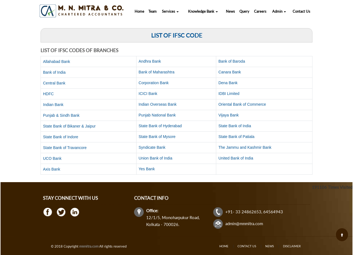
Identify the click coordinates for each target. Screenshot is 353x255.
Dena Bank (227, 83)
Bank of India (54, 72)
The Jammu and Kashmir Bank (244, 147)
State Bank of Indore (60, 137)
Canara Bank (229, 72)
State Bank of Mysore (157, 136)
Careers (260, 11)
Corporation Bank (154, 83)
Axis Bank (51, 169)
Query (244, 11)
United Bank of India (235, 158)
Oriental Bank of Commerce (242, 104)
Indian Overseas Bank (158, 104)
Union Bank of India (155, 158)
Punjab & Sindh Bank (61, 115)
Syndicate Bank (152, 147)
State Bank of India (234, 126)
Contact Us (301, 11)
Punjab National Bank (157, 115)
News (230, 11)
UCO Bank (52, 158)
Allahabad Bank (56, 61)
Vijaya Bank (228, 115)
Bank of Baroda (231, 61)
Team (152, 11)
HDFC (48, 94)
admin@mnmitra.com (243, 223)
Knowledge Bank (203, 11)
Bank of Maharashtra (157, 72)
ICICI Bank (148, 93)
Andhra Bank (150, 61)
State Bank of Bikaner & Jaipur (69, 126)
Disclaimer (284, 246)
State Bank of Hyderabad (160, 126)
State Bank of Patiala (236, 136)
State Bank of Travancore (65, 147)
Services (170, 11)
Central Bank (54, 83)
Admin (279, 11)
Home (139, 11)
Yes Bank (147, 169)
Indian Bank (53, 104)
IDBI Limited (228, 93)
